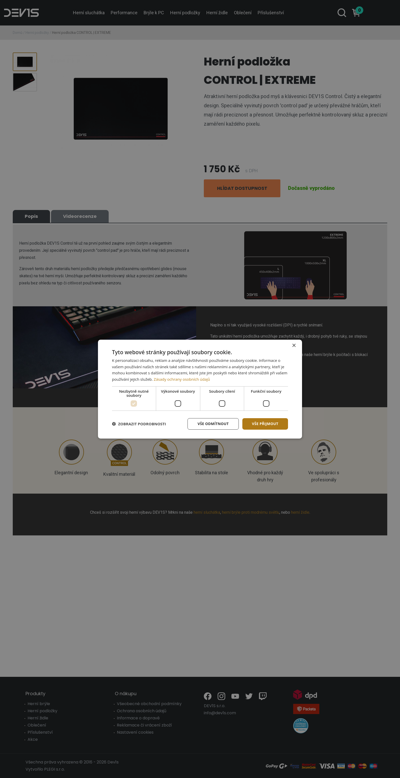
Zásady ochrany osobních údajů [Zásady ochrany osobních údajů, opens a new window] (182, 379)
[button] (139, 423)
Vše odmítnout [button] (213, 423)
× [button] (294, 345)
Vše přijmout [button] (265, 423)
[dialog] (200, 388)
